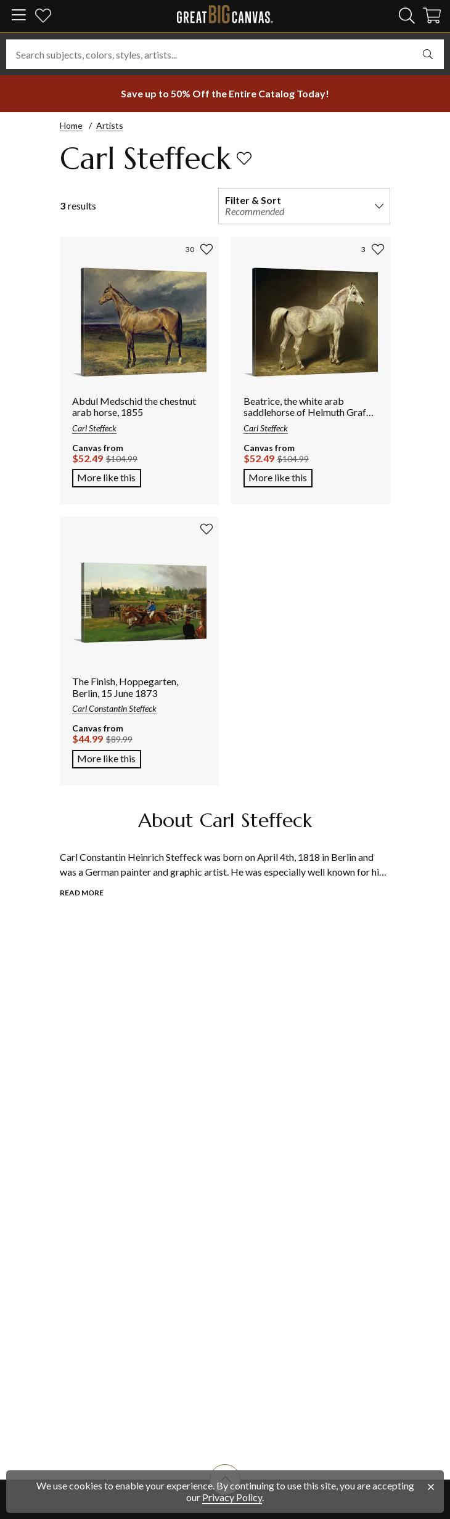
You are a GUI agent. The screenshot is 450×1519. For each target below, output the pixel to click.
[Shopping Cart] (432, 17)
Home (71, 125)
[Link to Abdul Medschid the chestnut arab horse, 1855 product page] (139, 323)
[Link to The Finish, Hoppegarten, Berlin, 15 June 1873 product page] (139, 603)
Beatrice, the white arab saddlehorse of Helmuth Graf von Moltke (304, 412)
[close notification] (431, 1486)
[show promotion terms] (225, 93)
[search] (407, 15)
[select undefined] (428, 54)
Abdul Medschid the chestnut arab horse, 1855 (134, 406)
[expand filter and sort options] (379, 205)
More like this (106, 477)
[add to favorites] (244, 158)
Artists (109, 125)
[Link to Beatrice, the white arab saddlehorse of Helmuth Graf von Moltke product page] (310, 323)
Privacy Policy (232, 1497)
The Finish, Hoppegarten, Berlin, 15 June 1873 (125, 686)
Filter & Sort (253, 200)
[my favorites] (43, 17)
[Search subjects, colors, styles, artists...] (225, 54)
